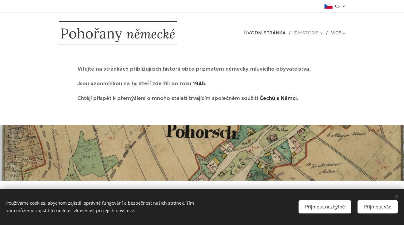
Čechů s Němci (278, 98)
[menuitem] (267, 33)
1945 (199, 83)
